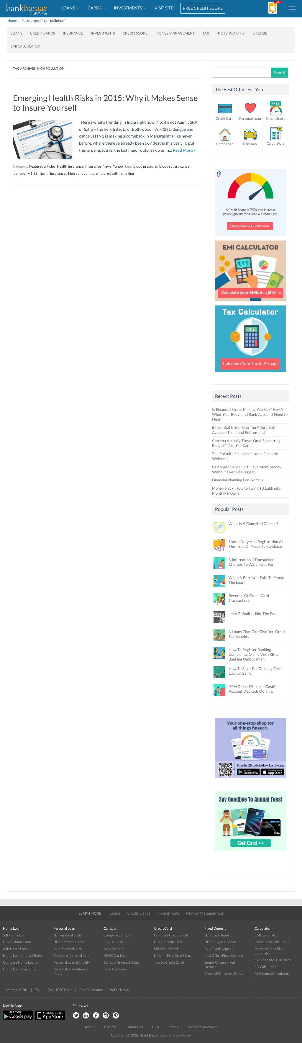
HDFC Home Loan (17, 942)
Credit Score (135, 33)
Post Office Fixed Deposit (223, 955)
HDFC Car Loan (116, 955)
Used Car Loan (115, 969)
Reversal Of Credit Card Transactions (249, 598)
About (90, 1027)
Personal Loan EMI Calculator (269, 950)
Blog (155, 1027)
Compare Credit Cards (171, 935)
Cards (94, 7)
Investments (128, 7)
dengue (19, 173)
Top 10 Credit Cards (169, 962)
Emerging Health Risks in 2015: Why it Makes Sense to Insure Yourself (105, 103)
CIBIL (23, 990)
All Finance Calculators (272, 973)
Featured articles (42, 166)
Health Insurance (70, 166)
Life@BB (260, 33)
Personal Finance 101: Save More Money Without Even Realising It (246, 469)
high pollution (79, 173)
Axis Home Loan (15, 948)
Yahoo (118, 166)
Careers (110, 1027)
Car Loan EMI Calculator (273, 960)
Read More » (184, 150)
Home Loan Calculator (272, 942)
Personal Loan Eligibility (71, 962)
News (107, 166)
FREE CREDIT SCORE (203, 8)
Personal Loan (250, 118)
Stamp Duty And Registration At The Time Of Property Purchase (256, 544)
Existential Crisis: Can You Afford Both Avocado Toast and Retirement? (244, 430)
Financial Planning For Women (237, 480)
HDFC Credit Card (168, 942)
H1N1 (32, 173)
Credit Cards (42, 33)
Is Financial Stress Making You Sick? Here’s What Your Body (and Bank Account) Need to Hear (250, 414)
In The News (119, 990)
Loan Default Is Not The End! (253, 613)
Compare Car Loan (118, 935)
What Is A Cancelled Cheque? (253, 523)
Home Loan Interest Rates (22, 955)
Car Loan (250, 144)
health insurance (52, 173)
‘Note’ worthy (231, 33)
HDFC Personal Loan (69, 942)
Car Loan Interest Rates (121, 962)
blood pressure (145, 166)
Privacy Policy (180, 1035)
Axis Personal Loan (67, 948)
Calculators (275, 143)
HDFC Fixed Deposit (220, 942)
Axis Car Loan (114, 948)
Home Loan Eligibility (19, 969)
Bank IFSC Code (59, 990)
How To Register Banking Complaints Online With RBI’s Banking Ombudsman (253, 654)
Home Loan (225, 144)
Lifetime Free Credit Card (173, 955)
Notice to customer (202, 1027)
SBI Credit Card (166, 948)
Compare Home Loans (20, 962)
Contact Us (134, 1027)
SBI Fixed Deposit (218, 935)
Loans (68, 7)
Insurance (73, 33)
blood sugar (168, 166)
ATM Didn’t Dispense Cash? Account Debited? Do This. (252, 689)
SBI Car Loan (113, 942)
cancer (185, 166)
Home (12, 20)
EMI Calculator (25, 46)
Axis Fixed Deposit (218, 948)
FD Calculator (265, 966)
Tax (206, 33)
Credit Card (225, 118)
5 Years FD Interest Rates (223, 973)
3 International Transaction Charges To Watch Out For (251, 562)
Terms (173, 1027)
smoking (127, 173)
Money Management (175, 33)
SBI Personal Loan (67, 935)
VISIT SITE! (165, 7)
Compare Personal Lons (71, 955)
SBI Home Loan (15, 935)
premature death (105, 173)
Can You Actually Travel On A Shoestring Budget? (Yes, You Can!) (246, 443)
